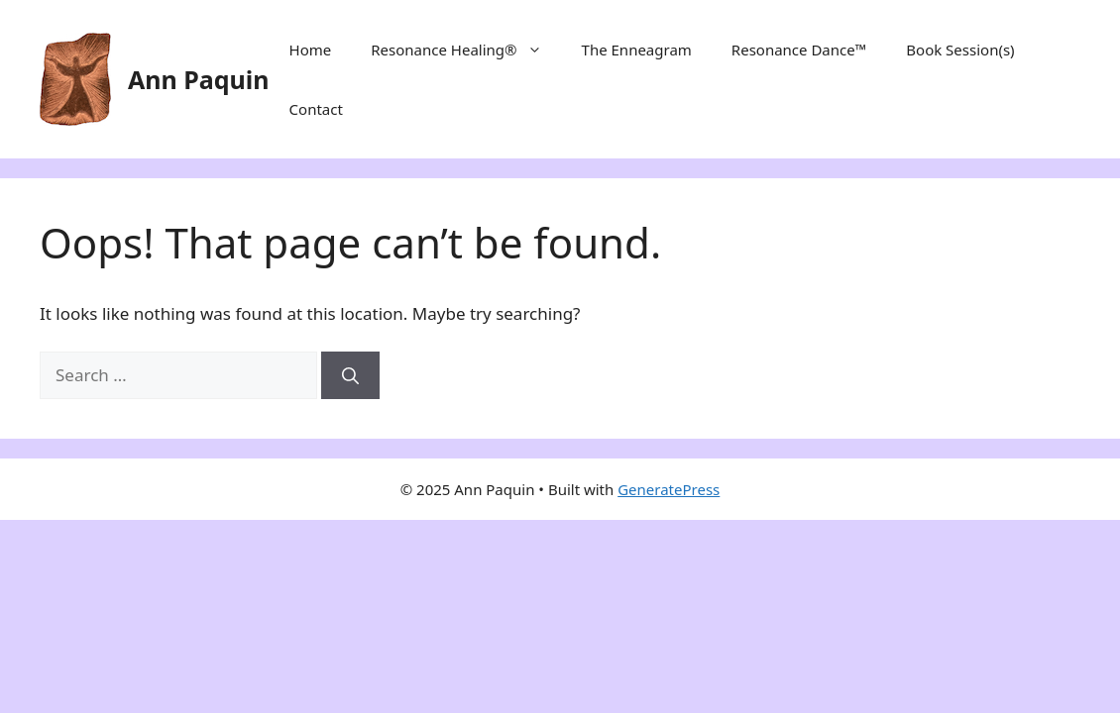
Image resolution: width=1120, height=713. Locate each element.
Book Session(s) (960, 49)
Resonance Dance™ (798, 49)
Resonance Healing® (466, 49)
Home (310, 49)
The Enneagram (637, 49)
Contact (316, 109)
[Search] (350, 375)
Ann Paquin (199, 79)
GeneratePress (668, 489)
